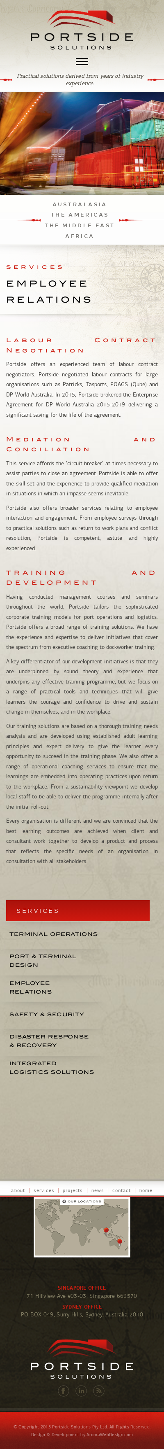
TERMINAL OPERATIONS (53, 934)
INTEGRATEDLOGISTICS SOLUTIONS (51, 1067)
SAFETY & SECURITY (46, 1014)
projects (73, 1190)
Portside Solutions (82, 30)
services (44, 1190)
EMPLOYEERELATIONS (30, 987)
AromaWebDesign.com (110, 1434)
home (146, 1190)
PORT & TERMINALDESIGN (43, 960)
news (97, 1190)
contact (121, 1190)
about (18, 1190)
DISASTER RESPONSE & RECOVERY (49, 1041)
